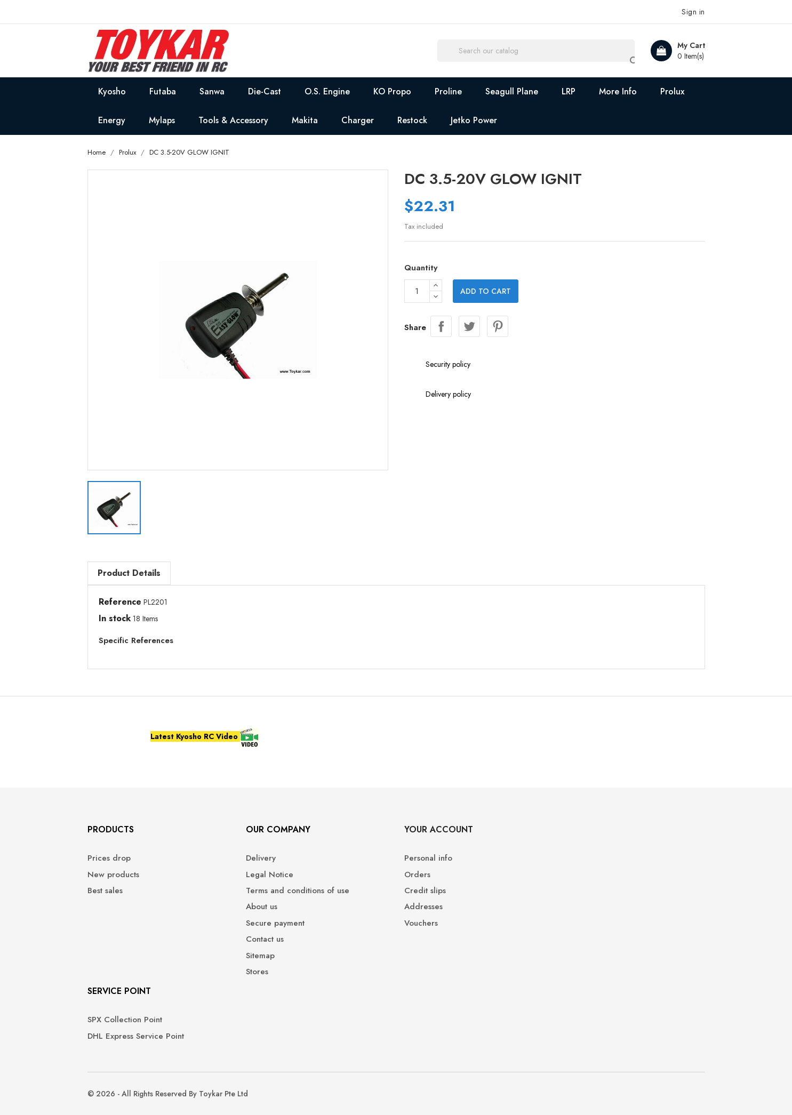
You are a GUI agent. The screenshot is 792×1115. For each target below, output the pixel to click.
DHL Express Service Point (135, 1036)
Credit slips (425, 890)
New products (113, 874)
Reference (120, 602)
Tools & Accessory (233, 120)
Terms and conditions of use (297, 890)
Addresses (423, 906)
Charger (357, 120)
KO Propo (392, 91)
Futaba (162, 91)
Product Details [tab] (129, 573)
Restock (412, 120)
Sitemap (260, 955)
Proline (448, 91)
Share (441, 326)
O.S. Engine (327, 91)
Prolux (672, 91)
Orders (417, 874)
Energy (111, 120)
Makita (305, 120)
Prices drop (109, 858)
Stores (257, 971)
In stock (115, 618)
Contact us (265, 939)
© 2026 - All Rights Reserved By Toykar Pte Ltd (167, 1093)
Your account (438, 829)
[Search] (536, 50)
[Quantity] (417, 291)
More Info (618, 91)
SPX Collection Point (124, 1019)
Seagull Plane (511, 91)
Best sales (105, 890)
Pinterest (497, 326)
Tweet (469, 326)
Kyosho (112, 91)
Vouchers (421, 923)
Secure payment (275, 923)
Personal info (428, 858)
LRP (568, 91)
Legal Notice (269, 874)
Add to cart (485, 291)
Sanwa (212, 91)
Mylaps (162, 120)
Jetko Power (474, 120)
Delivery (261, 858)
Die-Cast (264, 91)
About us (261, 906)
